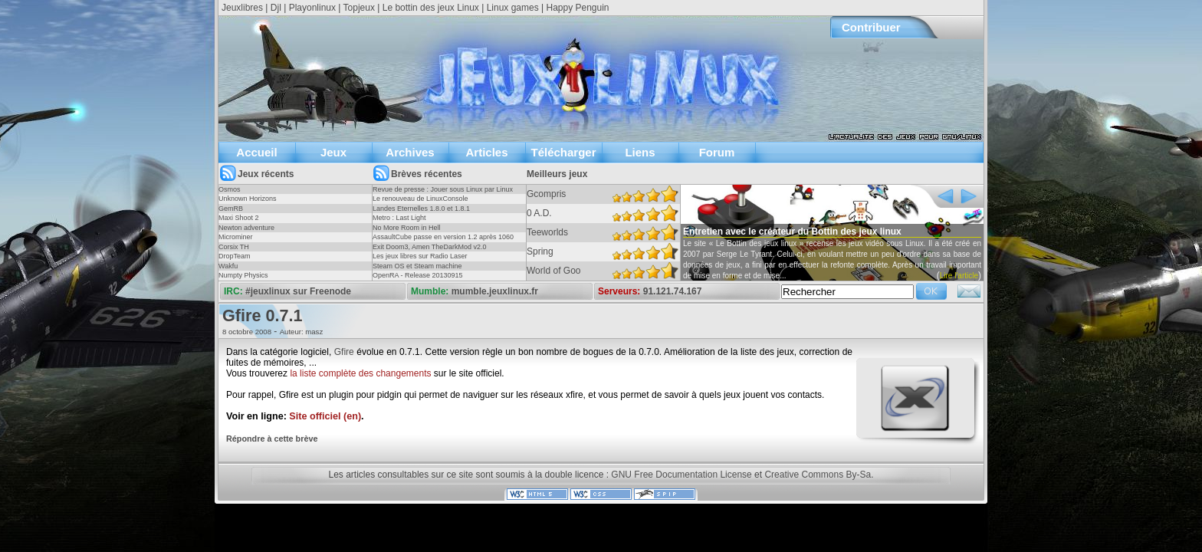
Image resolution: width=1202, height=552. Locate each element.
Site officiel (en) (325, 416)
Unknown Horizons (247, 198)
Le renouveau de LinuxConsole (420, 198)
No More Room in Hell (407, 228)
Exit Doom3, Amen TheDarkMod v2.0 (429, 247)
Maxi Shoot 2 (238, 218)
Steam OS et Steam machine (417, 266)
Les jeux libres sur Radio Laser (420, 256)
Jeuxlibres (242, 7)
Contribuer (871, 27)
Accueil (256, 152)
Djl (276, 7)
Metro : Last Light (399, 218)
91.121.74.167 (672, 291)
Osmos (229, 189)
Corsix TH (233, 247)
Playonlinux (312, 7)
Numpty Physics (243, 275)
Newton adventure (246, 228)
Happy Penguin (577, 7)
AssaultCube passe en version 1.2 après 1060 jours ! (443, 241)
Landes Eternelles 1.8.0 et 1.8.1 (421, 208)
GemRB (230, 208)
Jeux (333, 152)
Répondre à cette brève (271, 438)
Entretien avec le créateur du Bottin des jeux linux (792, 231)
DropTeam (234, 256)
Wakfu (228, 266)
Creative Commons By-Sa (817, 474)
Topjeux (359, 7)
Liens (640, 152)
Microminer (235, 237)
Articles (486, 152)
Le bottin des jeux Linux (431, 7)
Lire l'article (959, 275)
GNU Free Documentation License (681, 474)
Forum (717, 152)
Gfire (344, 352)
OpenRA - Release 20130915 (418, 275)
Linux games (513, 7)
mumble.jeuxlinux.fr (495, 291)
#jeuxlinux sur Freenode (298, 291)
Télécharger (563, 152)
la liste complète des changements (360, 373)
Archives (410, 152)
